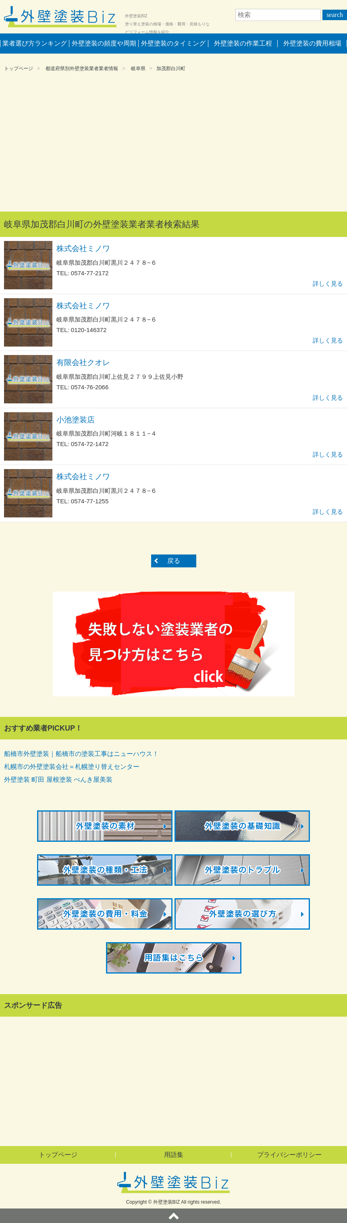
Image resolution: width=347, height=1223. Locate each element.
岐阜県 (138, 68)
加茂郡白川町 (170, 68)
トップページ (18, 68)
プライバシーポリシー (289, 1154)
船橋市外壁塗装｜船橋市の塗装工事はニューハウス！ (81, 753)
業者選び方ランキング (34, 43)
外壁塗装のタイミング (173, 43)
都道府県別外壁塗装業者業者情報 (82, 68)
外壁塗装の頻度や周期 (104, 43)
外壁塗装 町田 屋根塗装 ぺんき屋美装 (58, 779)
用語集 (173, 1154)
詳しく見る (328, 283)
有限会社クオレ (83, 362)
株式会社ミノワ (83, 248)
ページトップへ (173, 1215)
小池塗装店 (75, 419)
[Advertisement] (173, 143)
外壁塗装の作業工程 (243, 43)
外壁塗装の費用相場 (312, 43)
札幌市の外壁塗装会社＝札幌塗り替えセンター (71, 766)
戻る (173, 560)
